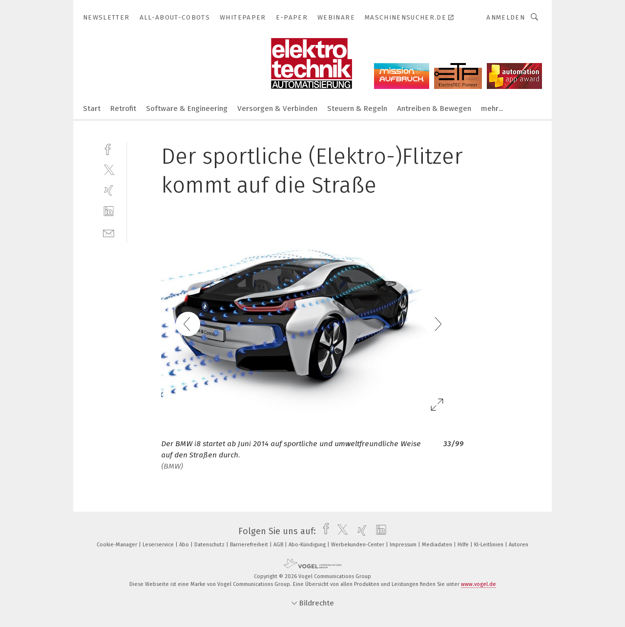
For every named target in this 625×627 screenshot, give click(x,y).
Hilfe (464, 544)
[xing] (109, 190)
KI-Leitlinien (489, 544)
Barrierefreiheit (250, 544)
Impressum (404, 544)
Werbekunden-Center (358, 544)
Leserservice (159, 544)
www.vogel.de (478, 584)
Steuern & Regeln (357, 108)
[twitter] (109, 169)
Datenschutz (210, 544)
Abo (184, 544)
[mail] (109, 232)
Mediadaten (438, 544)
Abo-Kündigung (308, 544)
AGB (279, 544)
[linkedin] (109, 211)
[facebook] (109, 148)
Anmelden (505, 17)
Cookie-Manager (118, 544)
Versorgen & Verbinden (277, 108)
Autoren (518, 544)
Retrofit (123, 108)
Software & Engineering (187, 108)
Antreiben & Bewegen (434, 108)
